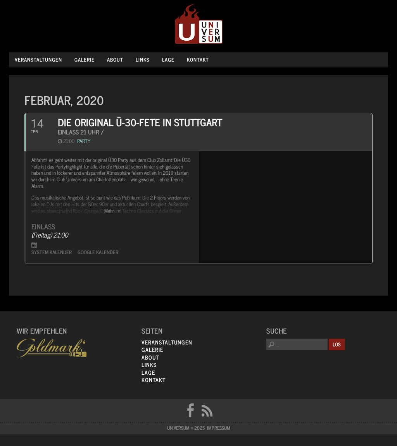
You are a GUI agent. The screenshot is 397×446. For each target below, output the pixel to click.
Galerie (84, 59)
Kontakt (198, 59)
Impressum (218, 428)
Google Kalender (98, 252)
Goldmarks (51, 348)
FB (190, 410)
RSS (207, 410)
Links (143, 59)
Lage (168, 59)
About (115, 59)
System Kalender (51, 252)
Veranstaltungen (38, 59)
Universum (198, 24)
